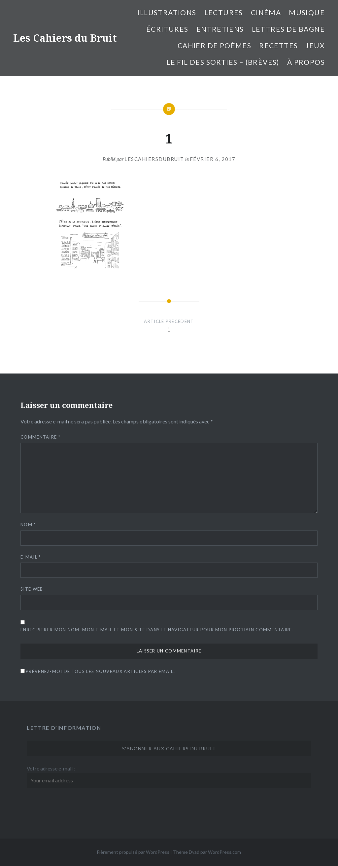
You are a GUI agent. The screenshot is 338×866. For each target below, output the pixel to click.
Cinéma (266, 12)
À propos (306, 62)
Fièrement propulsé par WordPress (133, 852)
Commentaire (40, 437)
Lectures (223, 12)
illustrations (166, 12)
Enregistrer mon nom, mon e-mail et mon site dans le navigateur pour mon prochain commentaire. (156, 629)
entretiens (220, 29)
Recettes (278, 45)
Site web (31, 589)
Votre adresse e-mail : (51, 768)
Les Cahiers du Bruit (65, 38)
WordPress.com (224, 852)
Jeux (315, 45)
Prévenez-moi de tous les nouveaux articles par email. (100, 671)
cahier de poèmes (214, 45)
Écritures (167, 29)
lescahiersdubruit (154, 159)
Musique (307, 12)
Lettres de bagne (288, 29)
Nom (28, 524)
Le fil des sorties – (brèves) (222, 62)
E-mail (30, 557)
